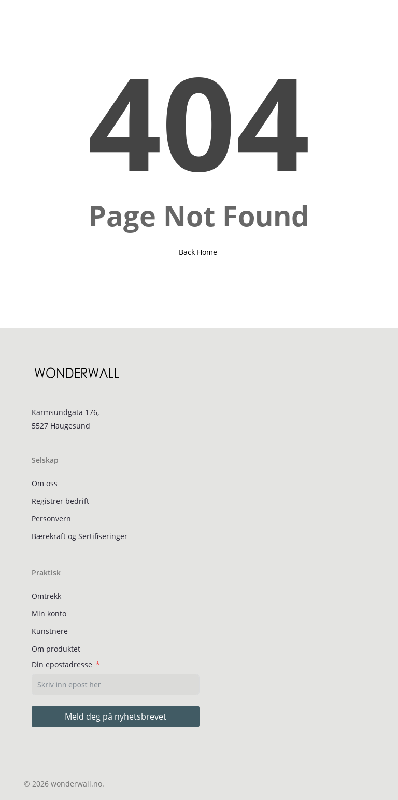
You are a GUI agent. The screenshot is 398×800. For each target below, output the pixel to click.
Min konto (49, 613)
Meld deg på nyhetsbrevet (115, 716)
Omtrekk (46, 596)
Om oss (45, 483)
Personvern (51, 518)
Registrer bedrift (60, 501)
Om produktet (56, 649)
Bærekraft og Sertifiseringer (79, 536)
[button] (29, 19)
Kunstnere (50, 631)
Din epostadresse (62, 664)
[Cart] (362, 19)
